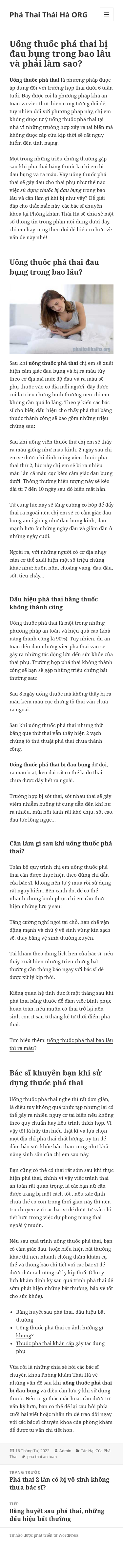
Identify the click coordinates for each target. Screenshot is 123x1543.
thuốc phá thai (40, 622)
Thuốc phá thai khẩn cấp (45, 1343)
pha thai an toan (42, 1456)
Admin (65, 1450)
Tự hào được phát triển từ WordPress (44, 1535)
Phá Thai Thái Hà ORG (49, 14)
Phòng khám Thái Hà (66, 1374)
